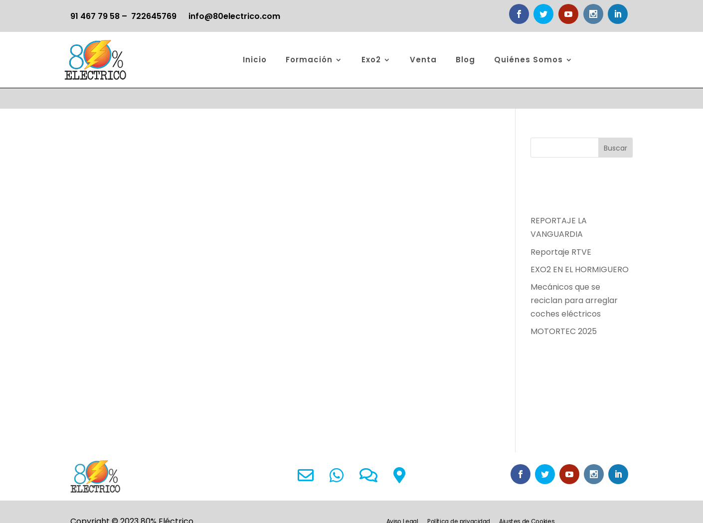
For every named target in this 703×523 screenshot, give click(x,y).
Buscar (615, 128)
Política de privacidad (458, 501)
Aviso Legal (402, 501)
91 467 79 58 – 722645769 (123, 16)
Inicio (255, 59)
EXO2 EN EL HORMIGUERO (579, 249)
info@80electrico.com (234, 16)
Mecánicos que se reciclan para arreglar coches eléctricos (574, 280)
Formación (309, 59)
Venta (423, 59)
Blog (465, 59)
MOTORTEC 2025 (563, 311)
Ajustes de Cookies (526, 501)
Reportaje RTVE (560, 231)
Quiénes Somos (528, 59)
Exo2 (371, 59)
